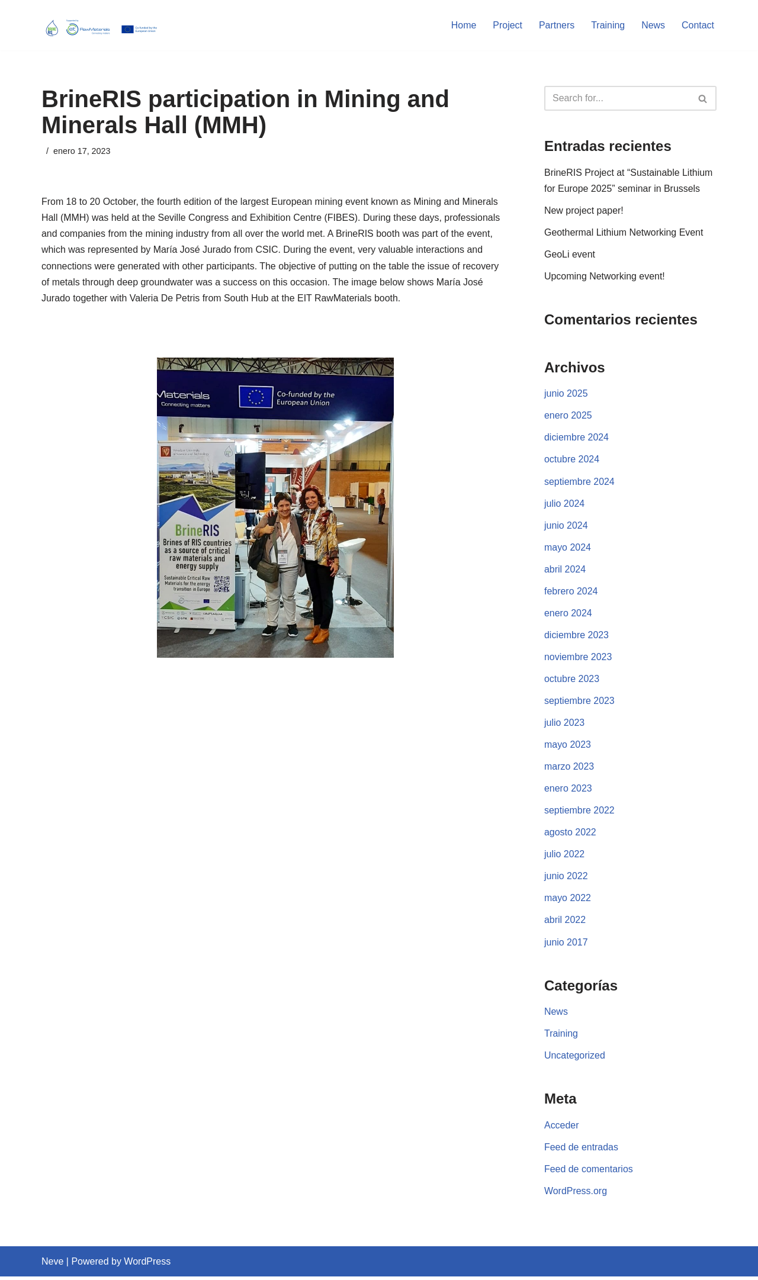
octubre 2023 (571, 681)
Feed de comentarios (588, 1173)
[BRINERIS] (100, 25)
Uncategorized (574, 1059)
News (653, 25)
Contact (698, 25)
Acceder (561, 1129)
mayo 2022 (567, 901)
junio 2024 (566, 527)
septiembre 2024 (579, 482)
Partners (556, 25)
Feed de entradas (581, 1151)
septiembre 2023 (579, 702)
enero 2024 (568, 614)
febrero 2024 (571, 592)
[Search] (617, 98)
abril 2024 (565, 570)
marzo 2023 (569, 769)
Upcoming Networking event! (605, 277)
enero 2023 (568, 791)
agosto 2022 (570, 834)
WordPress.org (575, 1194)
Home (463, 25)
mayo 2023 (567, 747)
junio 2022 (566, 879)
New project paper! (584, 210)
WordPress (147, 1265)
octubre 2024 (571, 460)
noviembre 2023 (578, 659)
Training (608, 25)
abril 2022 (565, 923)
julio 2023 (564, 724)
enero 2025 (568, 416)
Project (507, 25)
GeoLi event (569, 255)
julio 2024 (564, 504)
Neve (52, 1265)
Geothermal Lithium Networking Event (624, 232)
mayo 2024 (567, 548)
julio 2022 (564, 856)
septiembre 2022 (579, 813)
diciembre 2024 (576, 438)
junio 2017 (566, 945)
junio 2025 (566, 395)
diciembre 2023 (576, 637)
